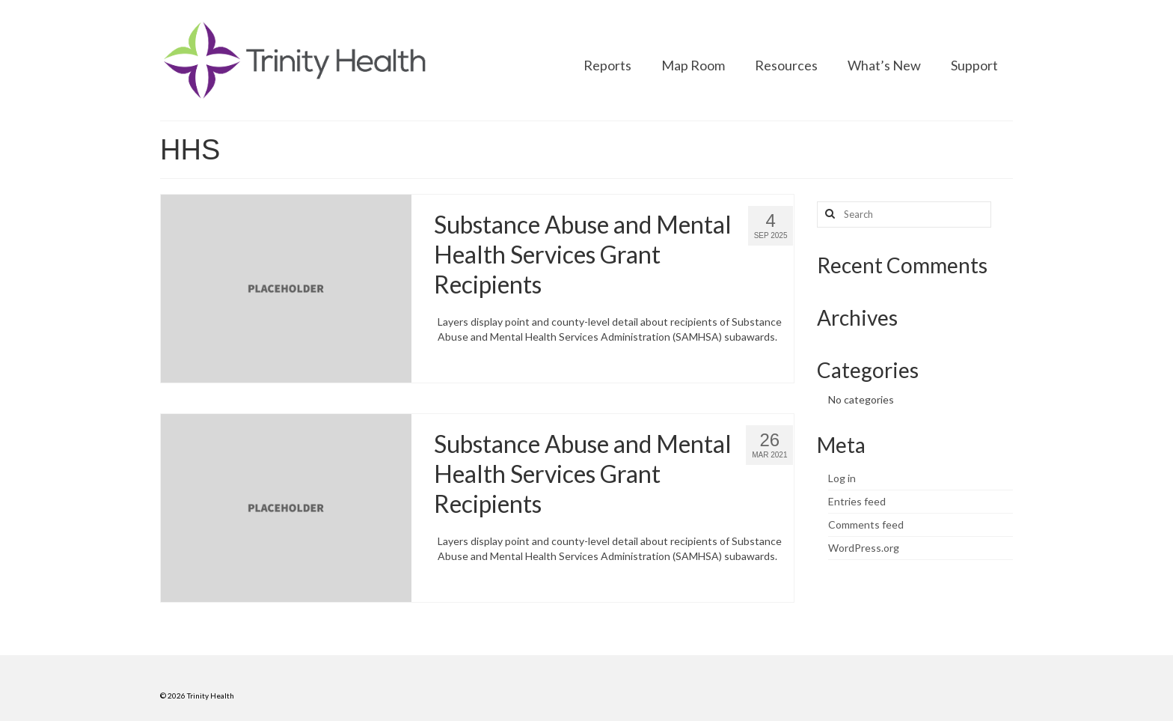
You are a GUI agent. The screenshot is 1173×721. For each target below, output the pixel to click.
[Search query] (904, 214)
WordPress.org (863, 547)
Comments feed (866, 524)
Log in (842, 478)
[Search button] (828, 214)
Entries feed (857, 501)
